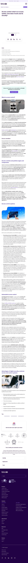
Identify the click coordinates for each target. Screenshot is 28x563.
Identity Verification (14, 416)
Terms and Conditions (5, 553)
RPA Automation (4, 497)
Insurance (3, 505)
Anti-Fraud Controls (5, 494)
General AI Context (5, 533)
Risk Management (21, 416)
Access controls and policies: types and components (11, 51)
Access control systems (6, 52)
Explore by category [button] (5, 7)
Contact (3, 523)
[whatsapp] (11, 39)
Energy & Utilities (4, 507)
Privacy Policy (4, 551)
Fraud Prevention (7, 416)
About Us (3, 520)
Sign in (3, 541)
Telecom (3, 504)
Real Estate (3, 510)
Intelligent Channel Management (21, 507)
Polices (3, 531)
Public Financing (4, 554)
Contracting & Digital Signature (21, 504)
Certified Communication (6, 491)
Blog (2, 528)
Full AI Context (4, 534)
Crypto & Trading (4, 513)
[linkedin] (14, 39)
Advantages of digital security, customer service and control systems (14, 55)
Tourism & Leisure (5, 515)
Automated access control (7, 54)
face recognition (15, 150)
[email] (8, 39)
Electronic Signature (5, 489)
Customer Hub (4, 488)
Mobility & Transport (5, 512)
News (3, 521)
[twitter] (17, 39)
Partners (3, 539)
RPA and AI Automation (19, 510)
